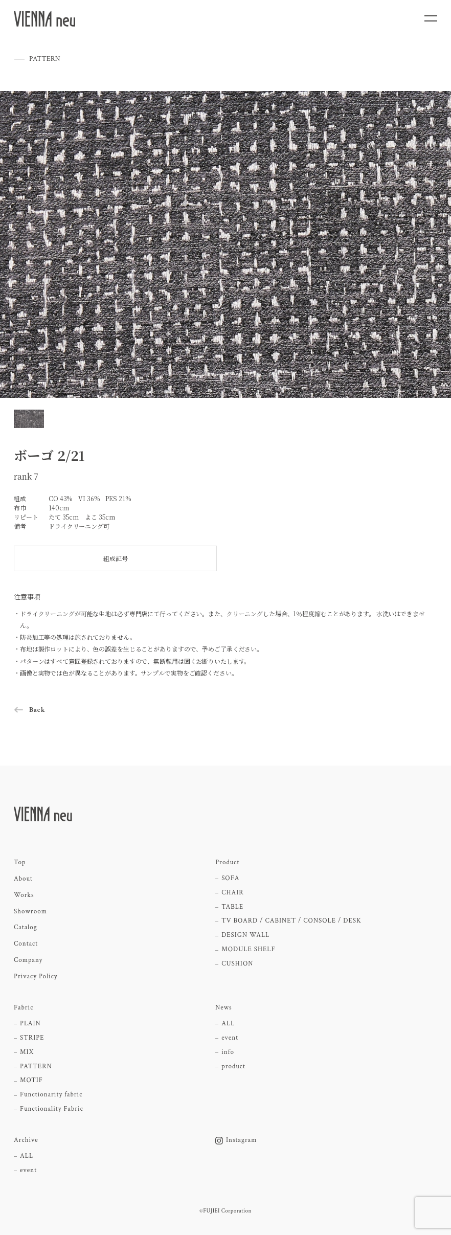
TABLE (232, 907)
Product (227, 863)
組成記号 (115, 558)
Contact (26, 944)
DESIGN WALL (245, 935)
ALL (228, 1024)
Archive (26, 1140)
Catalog (25, 928)
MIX (27, 1052)
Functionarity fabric (51, 1095)
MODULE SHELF (248, 950)
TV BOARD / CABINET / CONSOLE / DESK (291, 921)
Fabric (23, 1008)
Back (37, 709)
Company (28, 960)
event (229, 1038)
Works (24, 895)
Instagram (236, 1140)
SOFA (230, 878)
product (233, 1067)
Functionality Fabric (51, 1109)
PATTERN (36, 1067)
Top (20, 863)
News (223, 1008)
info (227, 1052)
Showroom (30, 912)
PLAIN (30, 1024)
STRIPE (32, 1038)
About (23, 879)
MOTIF (31, 1080)
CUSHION (237, 964)
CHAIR (232, 893)
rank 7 (26, 476)
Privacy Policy (36, 977)
